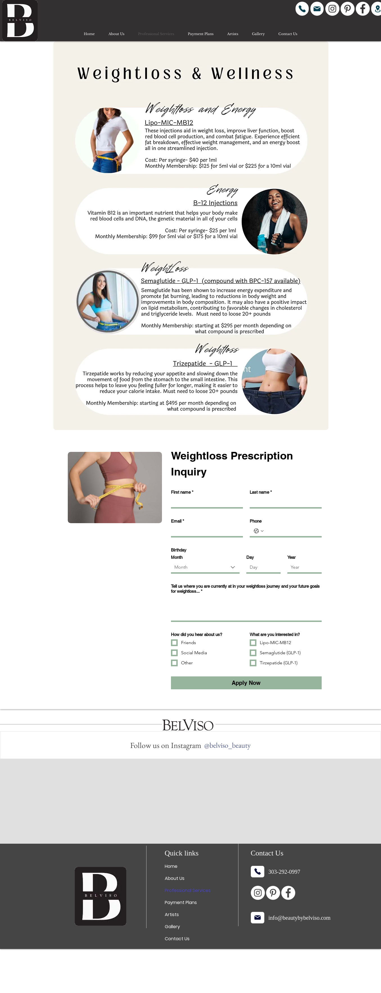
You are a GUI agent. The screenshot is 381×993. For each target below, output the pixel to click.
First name (182, 492)
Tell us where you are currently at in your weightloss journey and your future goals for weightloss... (245, 589)
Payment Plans (181, 902)
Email (177, 521)
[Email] (205, 531)
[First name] (205, 502)
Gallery (172, 926)
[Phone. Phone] (291, 531)
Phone (255, 521)
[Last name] (284, 502)
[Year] (302, 567)
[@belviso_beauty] (227, 745)
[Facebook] (363, 9)
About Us (174, 878)
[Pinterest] (348, 9)
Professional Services (188, 890)
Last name (261, 492)
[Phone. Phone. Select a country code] (258, 531)
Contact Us (177, 938)
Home (171, 866)
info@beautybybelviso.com (300, 918)
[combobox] (205, 568)
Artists (172, 914)
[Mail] (317, 9)
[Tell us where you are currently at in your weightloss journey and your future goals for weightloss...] (246, 608)
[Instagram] (332, 9)
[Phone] (302, 9)
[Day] (261, 567)
